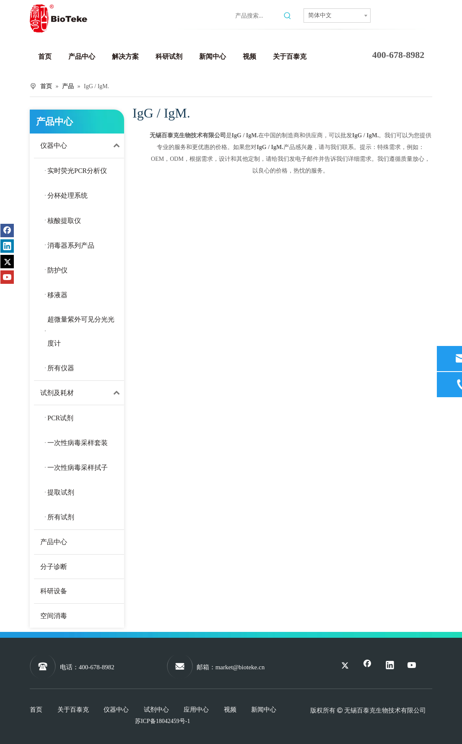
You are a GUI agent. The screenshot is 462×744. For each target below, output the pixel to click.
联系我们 (402, 16)
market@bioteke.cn (240, 667)
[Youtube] (206, 14)
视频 (230, 709)
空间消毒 (53, 615)
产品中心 (53, 541)
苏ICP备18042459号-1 (162, 721)
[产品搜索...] (257, 16)
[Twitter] (188, 14)
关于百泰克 (73, 709)
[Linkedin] (171, 14)
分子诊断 (53, 566)
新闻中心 (263, 709)
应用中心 (196, 709)
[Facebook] (153, 14)
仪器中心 (82, 146)
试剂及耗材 (82, 393)
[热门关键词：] (287, 16)
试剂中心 (156, 709)
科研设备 (53, 591)
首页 (36, 709)
